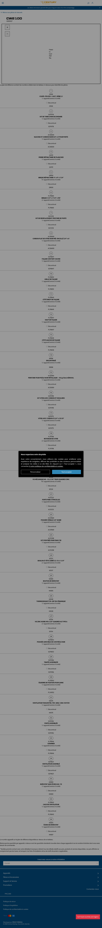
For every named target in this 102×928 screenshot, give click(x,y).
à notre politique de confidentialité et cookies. (46, 466)
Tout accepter (66, 472)
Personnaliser (35, 472)
